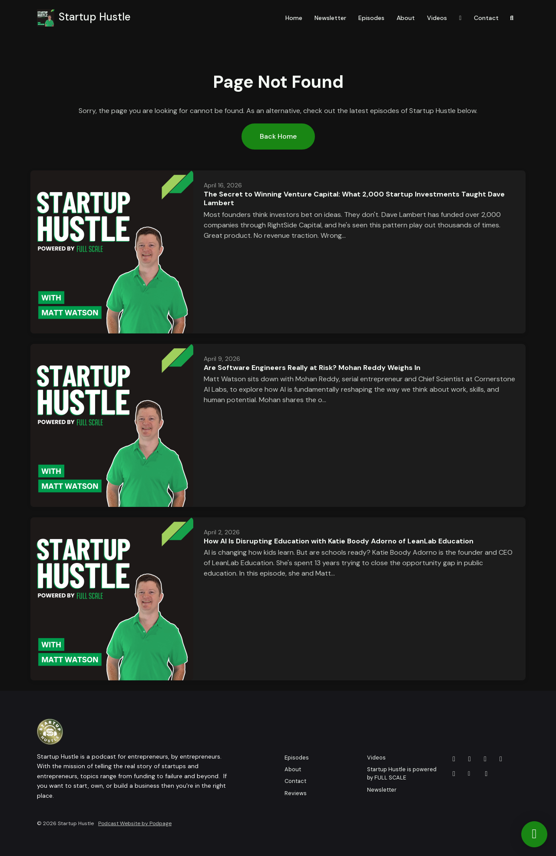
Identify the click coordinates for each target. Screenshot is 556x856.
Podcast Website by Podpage (135, 823)
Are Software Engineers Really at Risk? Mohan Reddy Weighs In (312, 367)
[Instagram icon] (454, 773)
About (406, 18)
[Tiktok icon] (486, 773)
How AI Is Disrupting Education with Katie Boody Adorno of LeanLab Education (338, 541)
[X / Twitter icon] (469, 759)
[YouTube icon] (454, 759)
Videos (437, 18)
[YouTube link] (460, 18)
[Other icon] (470, 773)
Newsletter (330, 18)
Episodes (371, 18)
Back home (278, 136)
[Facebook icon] (485, 759)
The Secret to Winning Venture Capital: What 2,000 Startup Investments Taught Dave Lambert (354, 199)
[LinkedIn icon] (500, 759)
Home (293, 18)
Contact (486, 18)
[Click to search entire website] (512, 18)
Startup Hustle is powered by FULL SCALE (402, 773)
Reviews (296, 793)
